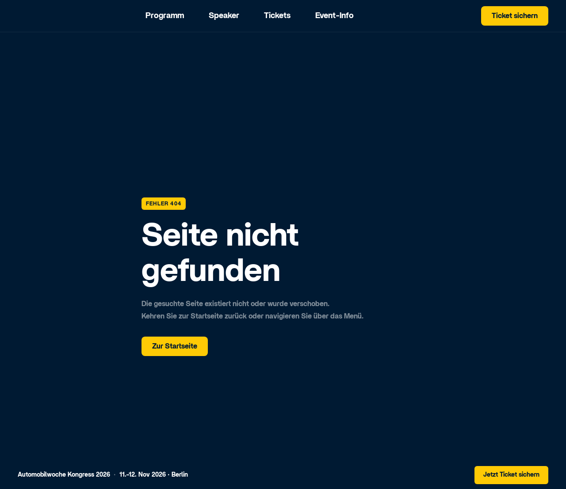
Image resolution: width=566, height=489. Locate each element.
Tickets (277, 16)
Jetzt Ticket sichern (511, 475)
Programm (164, 16)
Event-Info (334, 16)
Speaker (224, 16)
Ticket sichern (515, 15)
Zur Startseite (174, 346)
